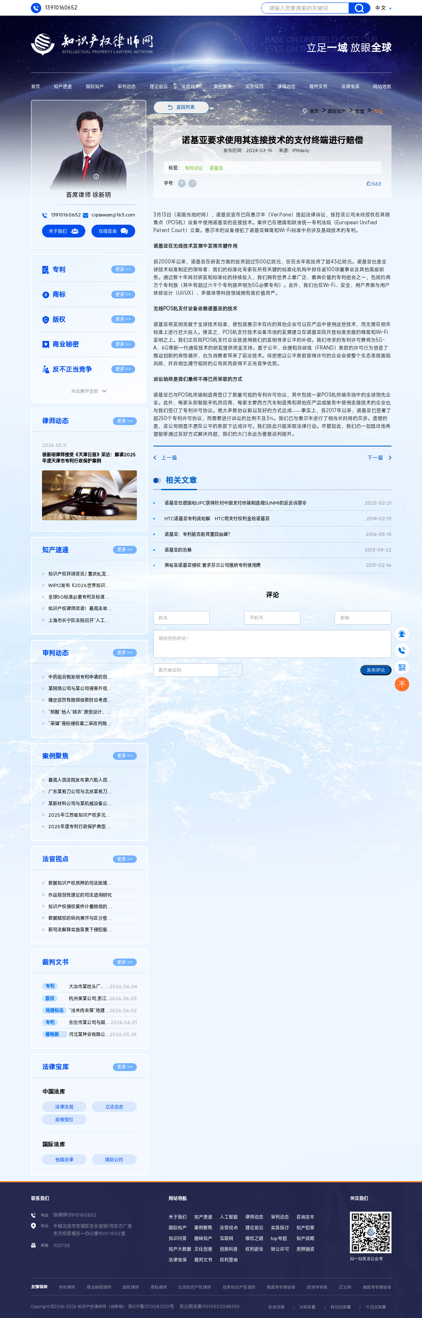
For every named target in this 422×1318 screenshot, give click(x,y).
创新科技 (229, 1249)
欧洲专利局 (317, 1287)
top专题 (279, 1238)
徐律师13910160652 (74, 1215)
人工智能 (229, 1217)
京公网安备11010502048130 (209, 1306)
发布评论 (376, 669)
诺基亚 (216, 168)
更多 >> (123, 269)
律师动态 (286, 86)
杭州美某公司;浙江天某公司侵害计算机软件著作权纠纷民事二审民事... (103, 998)
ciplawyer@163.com (109, 214)
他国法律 (64, 1159)
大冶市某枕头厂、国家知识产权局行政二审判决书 (103, 986)
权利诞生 (254, 1249)
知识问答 (178, 1238)
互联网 (226, 1238)
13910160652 (54, 8)
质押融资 (305, 1249)
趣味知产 (203, 1238)
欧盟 (359, 111)
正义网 (345, 1287)
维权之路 (254, 1238)
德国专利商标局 (377, 1287)
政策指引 (64, 1119)
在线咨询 (113, 231)
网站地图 (382, 86)
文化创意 (203, 1249)
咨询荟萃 (305, 1217)
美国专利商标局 (281, 1287)
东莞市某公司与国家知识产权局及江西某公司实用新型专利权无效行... (103, 1022)
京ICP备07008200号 (151, 1306)
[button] (82, 513)
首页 (35, 86)
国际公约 (114, 1159)
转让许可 (280, 1249)
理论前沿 (159, 86)
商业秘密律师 (99, 1287)
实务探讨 (254, 86)
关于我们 (63, 231)
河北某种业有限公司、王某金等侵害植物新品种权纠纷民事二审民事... (103, 1034)
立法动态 (114, 1107)
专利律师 (67, 1287)
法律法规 (64, 1107)
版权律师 (130, 1287)
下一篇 (379, 457)
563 (376, 184)
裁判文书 (318, 86)
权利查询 (229, 1260)
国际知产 (95, 86)
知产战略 (305, 1238)
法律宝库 (350, 86)
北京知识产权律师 (194, 1287)
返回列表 (185, 107)
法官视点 (190, 86)
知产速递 (63, 86)
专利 (377, 111)
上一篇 (165, 457)
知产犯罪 (305, 1227)
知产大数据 (180, 1249)
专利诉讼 (194, 168)
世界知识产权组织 (239, 1287)
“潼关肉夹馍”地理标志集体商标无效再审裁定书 (103, 1010)
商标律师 (158, 1287)
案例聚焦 (222, 86)
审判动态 (126, 86)
